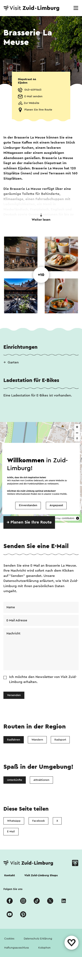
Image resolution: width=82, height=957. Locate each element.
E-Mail (11, 831)
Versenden (14, 695)
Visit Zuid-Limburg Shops (41, 875)
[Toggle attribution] (77, 518)
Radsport (60, 739)
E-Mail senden (33, 96)
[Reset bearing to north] (77, 439)
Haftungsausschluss (16, 947)
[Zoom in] (77, 427)
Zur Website (31, 103)
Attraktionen (41, 780)
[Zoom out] (77, 433)
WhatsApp (14, 820)
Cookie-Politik (59, 494)
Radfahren (13, 739)
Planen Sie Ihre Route (38, 109)
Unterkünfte (14, 780)
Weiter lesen (41, 217)
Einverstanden (28, 505)
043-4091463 (32, 89)
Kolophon (44, 947)
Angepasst (56, 505)
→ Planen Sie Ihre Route (29, 522)
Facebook (38, 820)
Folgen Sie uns (12, 889)
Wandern (37, 739)
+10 (41, 275)
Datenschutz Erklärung (38, 938)
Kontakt (9, 875)
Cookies (9, 938)
